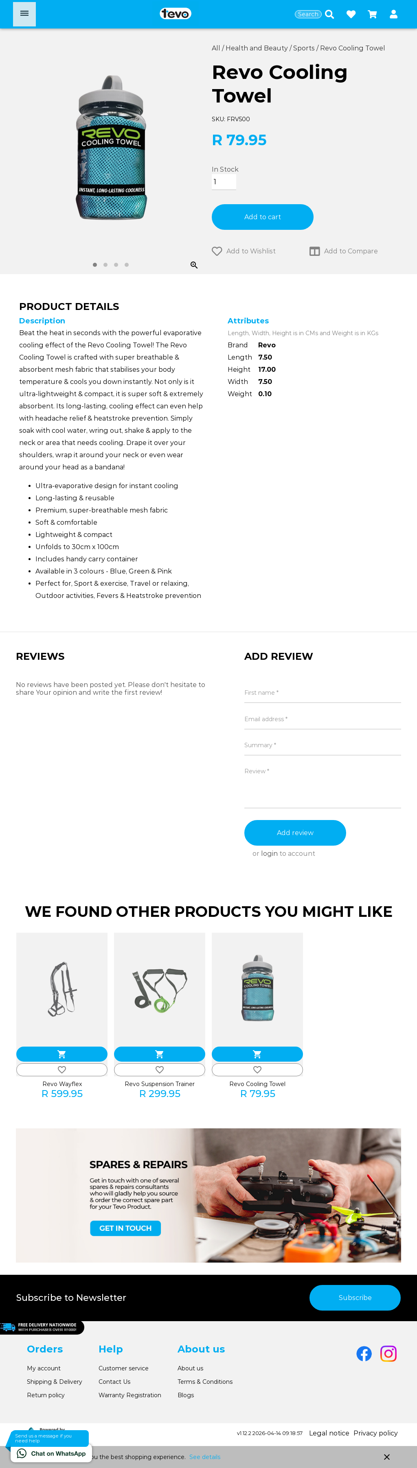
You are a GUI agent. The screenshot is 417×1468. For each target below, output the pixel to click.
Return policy (46, 1395)
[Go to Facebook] (364, 1354)
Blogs (186, 1395)
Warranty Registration (130, 1395)
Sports (304, 48)
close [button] (387, 1457)
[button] (393, 14)
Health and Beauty (258, 48)
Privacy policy (375, 1433)
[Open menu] (24, 14)
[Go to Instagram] (388, 1354)
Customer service (124, 1368)
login (269, 853)
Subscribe (355, 1298)
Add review (295, 833)
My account (44, 1368)
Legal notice (329, 1433)
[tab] (95, 265)
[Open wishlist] (351, 14)
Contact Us (114, 1381)
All (217, 48)
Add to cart (262, 217)
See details (204, 1457)
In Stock (225, 169)
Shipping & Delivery (54, 1381)
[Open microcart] (372, 14)
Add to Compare (343, 251)
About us (190, 1368)
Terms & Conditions (205, 1381)
